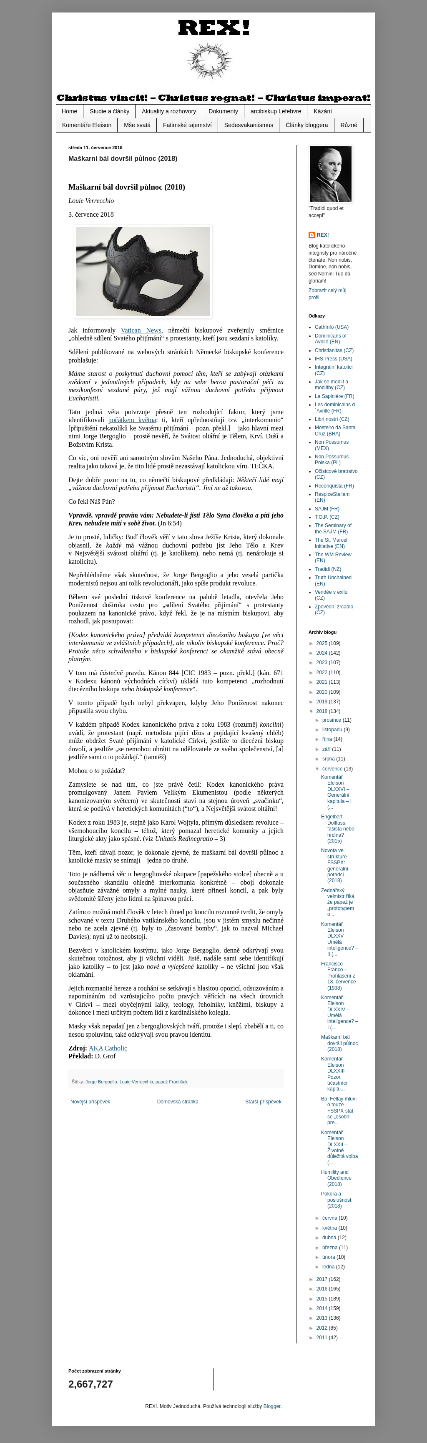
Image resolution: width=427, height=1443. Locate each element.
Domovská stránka (177, 1102)
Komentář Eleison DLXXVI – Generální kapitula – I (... (336, 792)
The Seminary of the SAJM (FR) (333, 528)
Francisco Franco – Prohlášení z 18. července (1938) (338, 976)
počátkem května (132, 419)
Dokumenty (223, 111)
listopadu (333, 730)
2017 (322, 1279)
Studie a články (109, 111)
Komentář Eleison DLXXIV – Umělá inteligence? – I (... (339, 1012)
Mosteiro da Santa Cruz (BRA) (335, 430)
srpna (329, 759)
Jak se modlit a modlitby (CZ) (331, 384)
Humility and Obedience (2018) (336, 1178)
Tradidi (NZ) (328, 569)
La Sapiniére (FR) (334, 396)
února (329, 1257)
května (330, 1228)
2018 (322, 711)
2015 (322, 1299)
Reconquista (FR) (334, 486)
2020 (322, 692)
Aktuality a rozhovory (169, 111)
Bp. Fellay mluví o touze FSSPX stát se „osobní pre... (339, 1111)
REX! (323, 235)
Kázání (323, 111)
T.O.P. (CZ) (327, 517)
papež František (172, 1081)
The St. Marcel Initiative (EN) (331, 543)
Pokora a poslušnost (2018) (336, 1200)
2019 (322, 702)
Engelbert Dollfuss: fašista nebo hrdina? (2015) (337, 829)
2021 (322, 682)
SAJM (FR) (327, 509)
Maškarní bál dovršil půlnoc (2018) (339, 1043)
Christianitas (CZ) (334, 350)
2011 (322, 1337)
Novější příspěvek (90, 1102)
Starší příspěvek (263, 1102)
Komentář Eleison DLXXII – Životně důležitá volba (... (339, 1147)
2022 (322, 672)
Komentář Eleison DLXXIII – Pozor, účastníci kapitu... (335, 1074)
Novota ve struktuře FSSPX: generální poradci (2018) (334, 865)
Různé (349, 125)
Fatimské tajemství (187, 125)
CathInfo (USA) (332, 327)
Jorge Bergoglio (101, 1081)
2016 (322, 1289)
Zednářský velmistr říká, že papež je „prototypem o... (338, 903)
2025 (322, 643)
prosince (332, 720)
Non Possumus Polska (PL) (332, 459)
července (333, 769)
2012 (322, 1328)
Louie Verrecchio (136, 1081)
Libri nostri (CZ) (332, 419)
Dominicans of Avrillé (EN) (331, 339)
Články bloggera (307, 125)
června (330, 1218)
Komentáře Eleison (86, 125)
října (328, 739)
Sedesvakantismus (249, 125)
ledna (329, 1267)
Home (69, 111)
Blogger (272, 1406)
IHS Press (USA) (333, 359)
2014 (322, 1308)
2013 (322, 1318)
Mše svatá (137, 125)
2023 (322, 662)
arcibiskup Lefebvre (276, 111)
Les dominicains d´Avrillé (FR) (335, 407)
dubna (330, 1237)
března (330, 1247)
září (327, 749)
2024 (322, 653)
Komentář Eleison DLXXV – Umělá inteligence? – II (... (339, 939)
